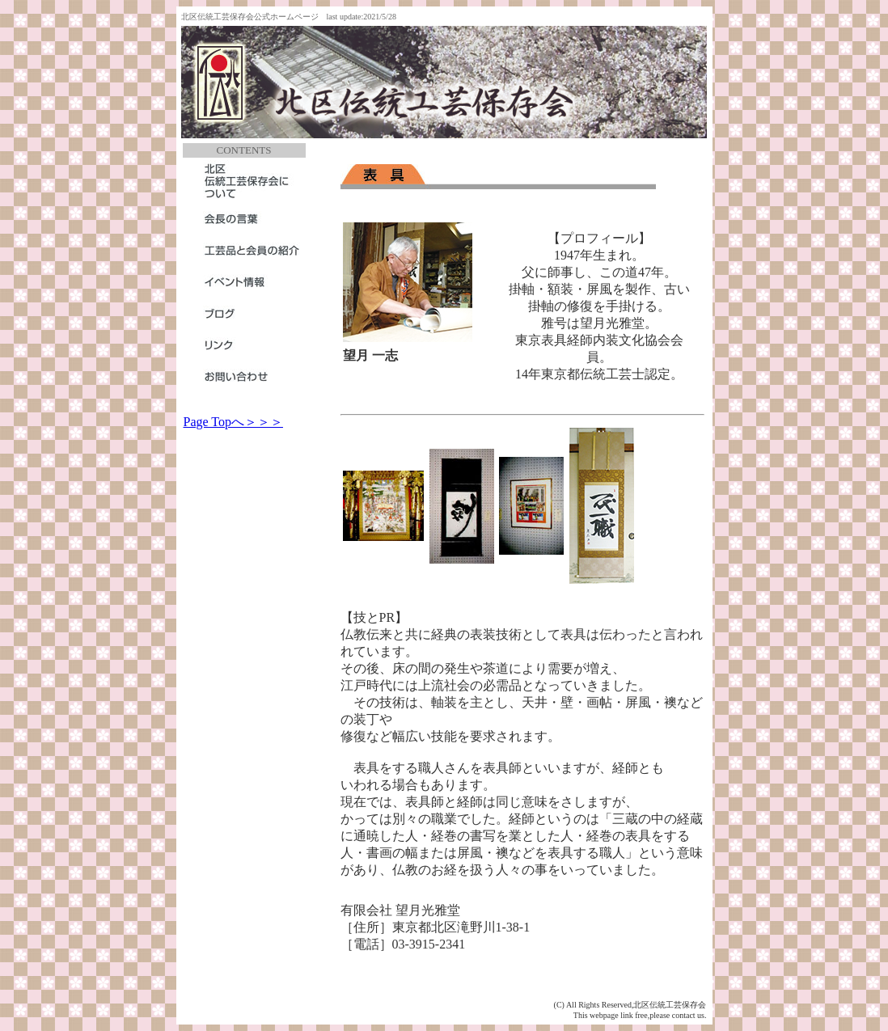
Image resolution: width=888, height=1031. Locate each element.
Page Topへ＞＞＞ (233, 422)
